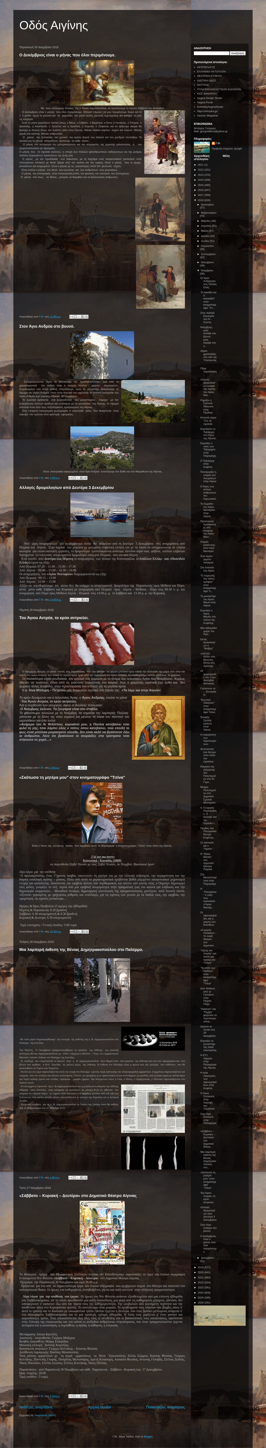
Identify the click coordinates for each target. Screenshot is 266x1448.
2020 (201, 1272)
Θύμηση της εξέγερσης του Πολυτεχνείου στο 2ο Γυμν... (208, 774)
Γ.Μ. (218, 143)
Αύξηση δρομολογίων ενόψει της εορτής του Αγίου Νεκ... (207, 387)
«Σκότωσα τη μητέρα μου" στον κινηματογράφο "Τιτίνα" (72, 777)
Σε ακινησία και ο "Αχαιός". (207, 845)
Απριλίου (206, 225)
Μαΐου (205, 230)
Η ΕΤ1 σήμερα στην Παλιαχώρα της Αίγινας (208, 1061)
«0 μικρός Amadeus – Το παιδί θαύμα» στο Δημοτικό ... (208, 937)
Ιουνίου (205, 235)
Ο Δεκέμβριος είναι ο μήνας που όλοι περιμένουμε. (67, 55)
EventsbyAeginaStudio (210, 106)
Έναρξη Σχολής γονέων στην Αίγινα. (206, 723)
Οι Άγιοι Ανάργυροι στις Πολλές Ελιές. (208, 283)
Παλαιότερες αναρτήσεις (165, 1407)
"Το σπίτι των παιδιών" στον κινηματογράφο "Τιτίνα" (208, 975)
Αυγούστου (207, 245)
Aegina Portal (205, 102)
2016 (201, 190)
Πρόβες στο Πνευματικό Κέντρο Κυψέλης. (208, 833)
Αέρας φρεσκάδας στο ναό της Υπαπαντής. (208, 357)
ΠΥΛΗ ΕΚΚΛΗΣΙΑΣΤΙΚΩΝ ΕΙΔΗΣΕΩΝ (219, 89)
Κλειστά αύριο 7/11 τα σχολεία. (208, 420)
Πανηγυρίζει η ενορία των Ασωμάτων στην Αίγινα (208, 476)
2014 (201, 179)
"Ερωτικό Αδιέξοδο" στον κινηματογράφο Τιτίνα (208, 706)
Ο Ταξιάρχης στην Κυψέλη (207, 463)
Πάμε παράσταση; (208, 371)
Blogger (148, 1436)
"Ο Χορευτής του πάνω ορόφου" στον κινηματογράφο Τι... (208, 583)
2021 (201, 1277)
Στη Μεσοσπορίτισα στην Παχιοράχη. (208, 879)
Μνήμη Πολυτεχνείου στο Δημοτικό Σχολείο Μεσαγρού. (208, 795)
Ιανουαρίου (207, 204)
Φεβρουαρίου (209, 212)
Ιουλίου (205, 240)
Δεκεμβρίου (207, 1257)
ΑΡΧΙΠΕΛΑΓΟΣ (206, 67)
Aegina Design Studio (209, 98)
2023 (201, 1287)
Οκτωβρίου (207, 262)
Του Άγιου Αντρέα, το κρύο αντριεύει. (54, 618)
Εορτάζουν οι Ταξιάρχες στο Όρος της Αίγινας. (208, 433)
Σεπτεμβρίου (208, 254)
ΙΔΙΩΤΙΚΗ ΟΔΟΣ (206, 80)
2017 (201, 194)
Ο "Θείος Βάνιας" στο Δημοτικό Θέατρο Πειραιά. (207, 861)
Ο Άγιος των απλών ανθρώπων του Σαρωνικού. (208, 492)
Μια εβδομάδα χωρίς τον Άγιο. (208, 631)
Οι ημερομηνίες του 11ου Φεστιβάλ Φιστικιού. (208, 677)
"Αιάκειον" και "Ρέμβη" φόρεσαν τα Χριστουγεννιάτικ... (208, 1015)
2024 (201, 1292)
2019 (201, 1267)
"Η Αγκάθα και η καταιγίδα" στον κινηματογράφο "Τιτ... (208, 300)
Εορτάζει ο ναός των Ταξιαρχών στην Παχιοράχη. (208, 449)
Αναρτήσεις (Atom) (45, 1415)
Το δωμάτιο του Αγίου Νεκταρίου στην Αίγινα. (207, 510)
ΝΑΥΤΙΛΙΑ (203, 84)
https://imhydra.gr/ (207, 111)
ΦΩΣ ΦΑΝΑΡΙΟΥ (207, 93)
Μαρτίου (206, 220)
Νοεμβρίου (207, 270)
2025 (201, 1297)
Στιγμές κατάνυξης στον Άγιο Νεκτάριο (207, 546)
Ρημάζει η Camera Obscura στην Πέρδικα (206, 406)
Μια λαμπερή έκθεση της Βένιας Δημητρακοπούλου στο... (208, 1159)
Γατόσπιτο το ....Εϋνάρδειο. (208, 691)
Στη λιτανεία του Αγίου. (207, 569)
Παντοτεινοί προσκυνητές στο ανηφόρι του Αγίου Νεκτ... (208, 529)
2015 (201, 185)
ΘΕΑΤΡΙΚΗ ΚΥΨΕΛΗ (209, 75)
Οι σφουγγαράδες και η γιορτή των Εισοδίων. (208, 918)
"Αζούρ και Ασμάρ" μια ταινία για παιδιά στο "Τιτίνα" (208, 956)
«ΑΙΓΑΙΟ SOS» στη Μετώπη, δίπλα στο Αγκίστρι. (207, 659)
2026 (201, 1302)
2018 (201, 200)
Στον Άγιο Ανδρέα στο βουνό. (47, 326)
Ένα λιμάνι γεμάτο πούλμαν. (207, 559)
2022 (201, 1282)
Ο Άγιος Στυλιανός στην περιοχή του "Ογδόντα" (207, 1101)
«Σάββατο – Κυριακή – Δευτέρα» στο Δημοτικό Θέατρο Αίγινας (78, 1195)
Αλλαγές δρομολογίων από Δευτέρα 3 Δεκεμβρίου (66, 487)
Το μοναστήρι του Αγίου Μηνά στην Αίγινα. (208, 601)
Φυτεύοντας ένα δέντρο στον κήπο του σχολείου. (208, 755)
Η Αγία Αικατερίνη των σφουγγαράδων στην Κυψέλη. (208, 1080)
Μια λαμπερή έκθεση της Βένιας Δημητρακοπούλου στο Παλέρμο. (81, 949)
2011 (201, 164)
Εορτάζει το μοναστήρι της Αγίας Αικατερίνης (208, 1045)
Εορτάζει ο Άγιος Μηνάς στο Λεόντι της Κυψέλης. (208, 616)
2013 (201, 174)
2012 (201, 169)
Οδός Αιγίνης (53, 25)
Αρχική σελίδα (99, 1407)
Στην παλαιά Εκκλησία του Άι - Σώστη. (207, 317)
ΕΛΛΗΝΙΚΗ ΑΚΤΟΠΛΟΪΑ (211, 71)
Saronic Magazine (207, 115)
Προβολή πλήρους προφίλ (227, 148)
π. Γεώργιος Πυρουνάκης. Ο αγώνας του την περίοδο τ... (208, 815)
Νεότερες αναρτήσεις (36, 1407)
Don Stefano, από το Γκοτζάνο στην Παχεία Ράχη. (207, 996)
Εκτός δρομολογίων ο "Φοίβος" (207, 644)
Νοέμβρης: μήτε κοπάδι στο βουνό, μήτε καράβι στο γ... (208, 336)
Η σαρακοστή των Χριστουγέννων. (208, 739)
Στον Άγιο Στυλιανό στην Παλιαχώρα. (208, 1120)
